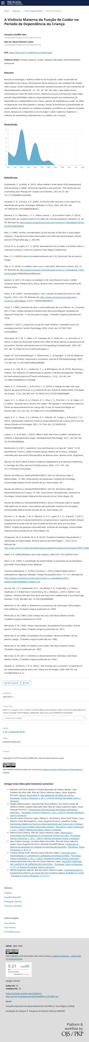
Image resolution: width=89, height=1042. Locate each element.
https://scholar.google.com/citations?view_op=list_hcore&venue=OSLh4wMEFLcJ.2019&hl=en (32, 995)
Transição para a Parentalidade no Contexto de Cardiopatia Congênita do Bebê (43, 854)
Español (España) (12, 897)
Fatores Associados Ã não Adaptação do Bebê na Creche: (47, 795)
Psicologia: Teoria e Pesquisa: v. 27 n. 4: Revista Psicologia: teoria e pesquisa (46, 865)
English (7, 892)
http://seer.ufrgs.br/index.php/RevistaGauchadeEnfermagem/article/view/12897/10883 (46, 548)
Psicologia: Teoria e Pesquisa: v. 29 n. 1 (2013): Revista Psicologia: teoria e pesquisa (45, 837)
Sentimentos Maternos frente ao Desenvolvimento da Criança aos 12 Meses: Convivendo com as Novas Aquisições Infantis (46, 825)
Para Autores (9, 927)
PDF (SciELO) (12, 683)
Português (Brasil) (13, 901)
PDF (27, 683)
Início (6, 11)
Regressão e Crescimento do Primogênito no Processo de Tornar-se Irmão (41, 834)
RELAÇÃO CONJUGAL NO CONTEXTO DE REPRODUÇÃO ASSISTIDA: (46, 863)
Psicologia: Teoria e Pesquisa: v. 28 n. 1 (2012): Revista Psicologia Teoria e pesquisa (45, 857)
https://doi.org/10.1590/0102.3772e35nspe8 (30, 52)
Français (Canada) (13, 905)
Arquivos (16, 11)
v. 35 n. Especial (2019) (33, 11)
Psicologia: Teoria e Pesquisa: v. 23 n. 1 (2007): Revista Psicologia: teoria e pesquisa (47, 828)
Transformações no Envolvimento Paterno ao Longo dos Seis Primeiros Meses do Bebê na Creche (47, 871)
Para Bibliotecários (12, 931)
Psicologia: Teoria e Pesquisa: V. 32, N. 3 (30, 875)
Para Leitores (9, 923)
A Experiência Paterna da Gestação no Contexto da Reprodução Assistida (44, 845)
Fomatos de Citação (13, 718)
